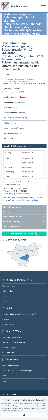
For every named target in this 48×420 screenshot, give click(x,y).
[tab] (24, 146)
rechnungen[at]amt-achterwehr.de (25, 200)
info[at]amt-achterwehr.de (19, 193)
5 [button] (30, 29)
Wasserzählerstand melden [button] (24, 233)
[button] (24, 146)
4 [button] (27, 29)
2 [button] (21, 29)
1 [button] (18, 29)
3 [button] (24, 29)
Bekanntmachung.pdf (12, 92)
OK (24, 415)
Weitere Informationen (15, 410)
